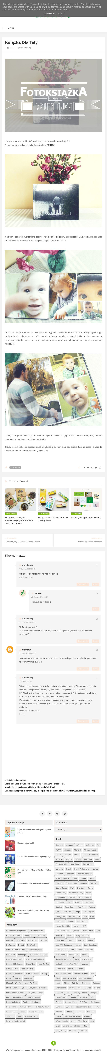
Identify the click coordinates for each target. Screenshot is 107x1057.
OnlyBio (75, 982)
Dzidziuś (72, 897)
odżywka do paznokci (15, 992)
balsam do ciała (36, 930)
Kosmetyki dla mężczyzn (16, 930)
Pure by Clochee (80, 992)
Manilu (72, 949)
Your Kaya (82, 1021)
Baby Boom (75, 864)
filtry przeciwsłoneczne (15, 949)
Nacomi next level (63, 973)
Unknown (26, 650)
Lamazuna (60, 940)
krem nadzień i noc (14, 973)
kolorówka (10, 954)
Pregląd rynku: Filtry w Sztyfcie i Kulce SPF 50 (34, 870)
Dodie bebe (60, 897)
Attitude (69, 859)
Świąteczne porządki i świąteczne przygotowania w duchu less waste (19, 520)
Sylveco (69, 1006)
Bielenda (70, 873)
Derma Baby (61, 892)
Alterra (58, 854)
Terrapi (97, 1006)
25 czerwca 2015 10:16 (39, 597)
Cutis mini (94, 883)
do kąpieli (21, 940)
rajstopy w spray (42, 1006)
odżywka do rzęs (35, 992)
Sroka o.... (37, 1049)
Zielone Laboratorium (71, 1025)
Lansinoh (71, 940)
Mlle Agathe (86, 959)
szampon (10, 1016)
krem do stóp (12, 968)
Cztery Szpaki (61, 887)
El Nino (78, 902)
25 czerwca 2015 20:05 (27, 622)
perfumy (35, 1001)
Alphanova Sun (90, 849)
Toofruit (69, 1011)
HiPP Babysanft (62, 930)
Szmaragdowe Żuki (83, 1006)
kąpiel (8, 978)
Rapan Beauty (61, 997)
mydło (23, 987)
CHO (75, 878)
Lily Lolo (81, 940)
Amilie (76, 854)
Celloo (91, 878)
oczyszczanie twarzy (37, 987)
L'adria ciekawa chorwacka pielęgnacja (34, 856)
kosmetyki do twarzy (35, 959)
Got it (61, 14)
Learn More (50, 14)
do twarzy (10, 944)
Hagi (92, 916)
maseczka (28, 978)
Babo (97, 859)
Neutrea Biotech (85, 978)
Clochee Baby (71, 883)
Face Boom (69, 906)
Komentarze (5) (24, 48)
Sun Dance (95, 1001)
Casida (83, 878)
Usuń (95, 584)
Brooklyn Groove (62, 878)
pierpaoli (83, 1030)
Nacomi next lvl (81, 973)
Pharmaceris (61, 987)
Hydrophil (76, 930)
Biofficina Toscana (84, 873)
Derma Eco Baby (76, 892)
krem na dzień (27, 968)
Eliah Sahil (88, 902)
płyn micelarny (25, 1006)
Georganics (60, 916)
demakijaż (28, 935)
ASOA (58, 849)
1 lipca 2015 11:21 (25, 681)
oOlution (72, 1030)
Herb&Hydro (82, 921)
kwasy (44, 973)
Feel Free (82, 906)
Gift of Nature (74, 916)
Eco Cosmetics (85, 897)
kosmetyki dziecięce (14, 963)
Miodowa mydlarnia (63, 959)
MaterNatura (61, 954)
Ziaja (58, 1025)
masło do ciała (31, 982)
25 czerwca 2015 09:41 (27, 569)
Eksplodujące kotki (25, 842)
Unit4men (91, 1011)
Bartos (95, 868)
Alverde (68, 854)
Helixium (70, 921)
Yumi (92, 1021)
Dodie (88, 892)
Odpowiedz (83, 584)
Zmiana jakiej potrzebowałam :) (86, 517)
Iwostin (70, 935)
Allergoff (77, 849)
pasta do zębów (13, 1001)
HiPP (84, 925)
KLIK (45, 450)
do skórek (32, 940)
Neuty (58, 982)
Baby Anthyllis (61, 864)
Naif (92, 973)
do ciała (9, 940)
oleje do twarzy (33, 997)
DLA (72, 887)
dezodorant (40, 935)
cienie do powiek (13, 935)
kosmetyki (22, 954)
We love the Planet (73, 1016)
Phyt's (71, 987)
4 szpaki (59, 845)
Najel (58, 978)
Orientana (86, 982)
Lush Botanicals (90, 944)
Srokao (38, 593)
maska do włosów (13, 982)
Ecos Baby (60, 902)
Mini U (84, 954)
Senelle (59, 1001)
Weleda (87, 1016)
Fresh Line (67, 911)
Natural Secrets (69, 978)
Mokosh (59, 963)
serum (23, 1011)
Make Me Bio (61, 949)
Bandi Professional (81, 868)
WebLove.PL (95, 1049)
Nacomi (81, 968)
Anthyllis (59, 859)
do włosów (31, 944)
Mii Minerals (74, 954)
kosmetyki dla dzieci (38, 954)
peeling (26, 1001)
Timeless (59, 1011)
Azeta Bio (88, 859)
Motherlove (60, 968)
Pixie (80, 987)
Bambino (59, 868)
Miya (77, 959)
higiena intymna (35, 949)
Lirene (90, 940)
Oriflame (96, 982)
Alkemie (67, 849)
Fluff (57, 911)
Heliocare (60, 921)
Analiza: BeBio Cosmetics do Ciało (32, 896)
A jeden (79, 845)
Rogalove (83, 997)
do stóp (43, 940)
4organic (69, 845)
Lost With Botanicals (64, 944)
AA (98, 845)
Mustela (71, 968)
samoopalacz (11, 1011)
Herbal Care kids (63, 925)
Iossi (98, 930)
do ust (21, 944)
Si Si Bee (83, 1001)
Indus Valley (88, 930)
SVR (92, 997)
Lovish (78, 944)
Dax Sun (80, 887)
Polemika (59, 992)
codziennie (15, 467)
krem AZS (30, 963)
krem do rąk (43, 963)
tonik (19, 1016)
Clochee (59, 883)
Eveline (59, 906)
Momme (85, 963)
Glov (85, 916)
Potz (68, 992)
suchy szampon (35, 1011)
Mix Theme (70, 1049)
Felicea (92, 906)
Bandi (68, 868)
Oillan (66, 982)
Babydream (87, 864)
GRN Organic (88, 911)
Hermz (75, 925)
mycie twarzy (11, 987)
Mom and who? (71, 963)
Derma (90, 887)
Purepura (94, 992)
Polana (97, 987)
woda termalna (31, 1016)
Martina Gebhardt (85, 949)
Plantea (88, 987)
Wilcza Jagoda (62, 1021)
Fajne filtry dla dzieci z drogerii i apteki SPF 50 (34, 830)
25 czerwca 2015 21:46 (27, 653)
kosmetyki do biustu (14, 959)
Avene (78, 859)
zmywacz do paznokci (15, 1021)
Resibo (73, 997)
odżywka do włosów (14, 997)
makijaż (18, 978)
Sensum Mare (70, 1001)
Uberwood (80, 1011)
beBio (86, 1025)
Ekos (70, 902)
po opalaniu (11, 1006)
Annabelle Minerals (90, 854)
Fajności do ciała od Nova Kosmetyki (33, 883)
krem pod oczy (32, 973)
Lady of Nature (82, 935)
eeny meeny (61, 1030)
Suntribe (59, 1006)
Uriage (58, 1016)
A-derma (90, 845)
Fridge (77, 911)
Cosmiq (84, 883)
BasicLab (59, 873)
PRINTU (51, 145)
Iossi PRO (60, 935)
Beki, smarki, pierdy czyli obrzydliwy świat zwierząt (33, 911)
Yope (73, 1021)
